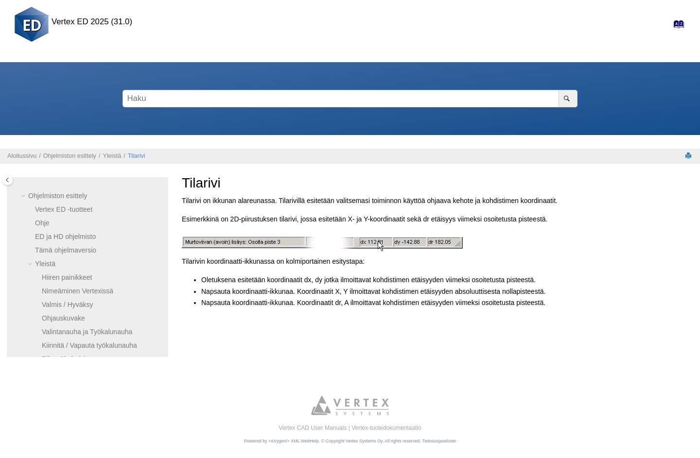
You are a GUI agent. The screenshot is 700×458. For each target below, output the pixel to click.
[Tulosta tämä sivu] (689, 156)
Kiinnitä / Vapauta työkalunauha (89, 220)
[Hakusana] (350, 98)
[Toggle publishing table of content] (7, 180)
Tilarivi (136, 156)
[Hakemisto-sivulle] (676, 27)
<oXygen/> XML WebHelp (293, 441)
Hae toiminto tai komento (79, 329)
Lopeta (52, 342)
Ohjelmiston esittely (69, 156)
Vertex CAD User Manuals (313, 427)
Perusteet (49, 356)
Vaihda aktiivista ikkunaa (79, 288)
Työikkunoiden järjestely (78, 274)
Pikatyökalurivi (63, 233)
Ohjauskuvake (63, 193)
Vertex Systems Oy (364, 441)
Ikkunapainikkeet (67, 247)
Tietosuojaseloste (439, 441)
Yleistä (112, 156)
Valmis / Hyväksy (67, 179)
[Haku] (568, 98)
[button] (38, 180)
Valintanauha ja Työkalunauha (87, 206)
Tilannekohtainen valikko (79, 301)
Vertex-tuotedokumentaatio (386, 427)
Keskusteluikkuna (68, 315)
